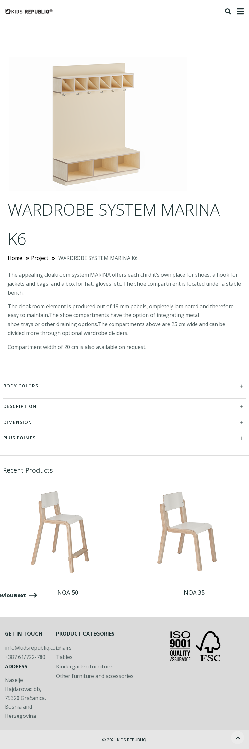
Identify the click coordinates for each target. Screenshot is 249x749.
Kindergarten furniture (84, 666)
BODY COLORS (123, 386)
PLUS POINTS (123, 438)
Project (39, 257)
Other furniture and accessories (95, 675)
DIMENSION (123, 422)
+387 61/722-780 (25, 657)
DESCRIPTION (123, 406)
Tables (64, 657)
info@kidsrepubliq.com (32, 647)
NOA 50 (67, 592)
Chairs (64, 647)
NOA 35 (194, 592)
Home (15, 257)
